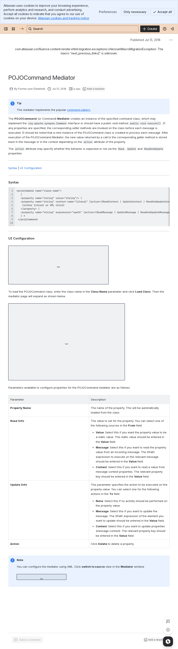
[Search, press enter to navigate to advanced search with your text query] (83, 29)
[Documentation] (21, 29)
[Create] (150, 29)
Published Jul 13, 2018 (145, 40)
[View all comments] (168, 621)
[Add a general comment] (27, 639)
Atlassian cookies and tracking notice (63, 18)
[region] (89, 206)
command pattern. (79, 109)
